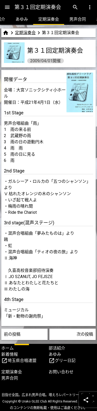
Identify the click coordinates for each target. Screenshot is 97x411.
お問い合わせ (61, 371)
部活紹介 (57, 348)
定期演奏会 (48, 19)
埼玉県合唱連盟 (22, 360)
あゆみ (22, 19)
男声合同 (77, 19)
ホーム (7, 348)
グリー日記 (65, 360)
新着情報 (9, 354)
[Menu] (7, 7)
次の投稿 (85, 334)
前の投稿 (12, 334)
